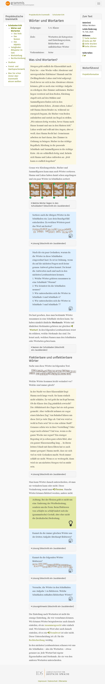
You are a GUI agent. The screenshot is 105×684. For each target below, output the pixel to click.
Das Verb (17, 34)
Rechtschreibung (18, 58)
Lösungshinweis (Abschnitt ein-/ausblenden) (52, 606)
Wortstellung (16, 55)
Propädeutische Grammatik (39, 15)
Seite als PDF (89, 41)
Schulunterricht (15, 25)
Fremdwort (54, 632)
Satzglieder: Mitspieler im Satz (16, 50)
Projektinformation (90, 74)
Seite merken (89, 38)
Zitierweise (63, 681)
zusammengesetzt (53, 625)
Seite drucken (89, 44)
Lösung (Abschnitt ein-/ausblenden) (48, 243)
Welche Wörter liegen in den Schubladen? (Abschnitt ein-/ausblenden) (50, 204)
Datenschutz (52, 681)
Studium (11, 62)
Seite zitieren (89, 46)
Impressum (42, 681)
